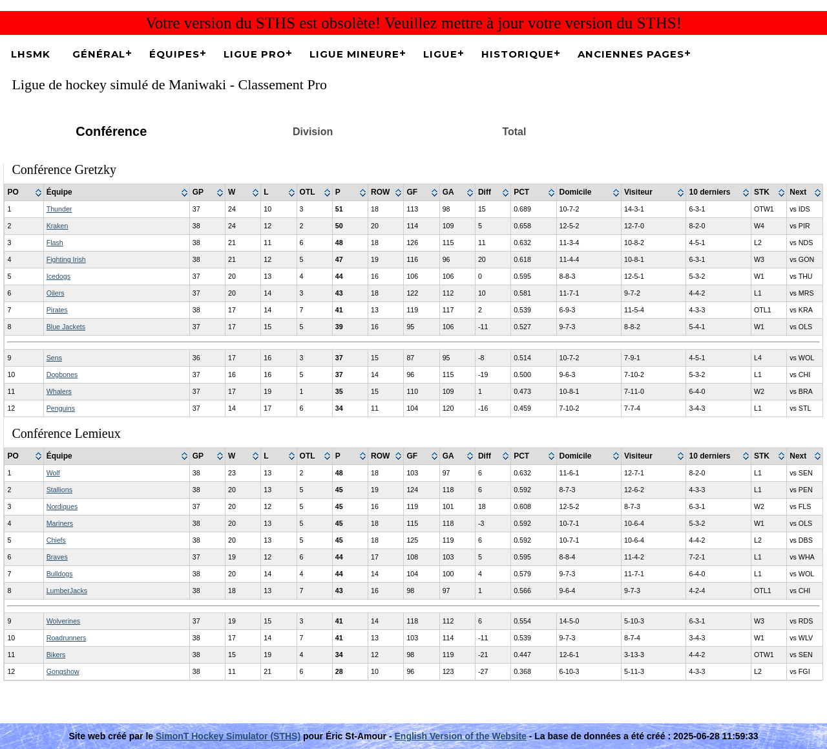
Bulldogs (60, 574)
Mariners (60, 523)
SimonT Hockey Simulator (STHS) (228, 736)
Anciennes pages (631, 54)
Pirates (57, 310)
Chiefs (56, 540)
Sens (54, 358)
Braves (57, 557)
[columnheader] (24, 192)
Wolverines (64, 621)
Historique (517, 54)
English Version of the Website (461, 736)
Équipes (174, 54)
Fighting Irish (66, 259)
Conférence (111, 131)
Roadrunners (67, 638)
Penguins (61, 408)
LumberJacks (67, 590)
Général (98, 54)
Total (514, 131)
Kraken (57, 226)
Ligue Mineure (354, 54)
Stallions (59, 490)
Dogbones (62, 374)
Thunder (59, 209)
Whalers (59, 391)
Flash (55, 242)
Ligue (440, 54)
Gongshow (63, 671)
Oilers (56, 293)
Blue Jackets (66, 327)
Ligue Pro (255, 54)
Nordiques (62, 506)
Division (313, 131)
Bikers (56, 654)
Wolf (53, 473)
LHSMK (30, 54)
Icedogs (58, 276)
